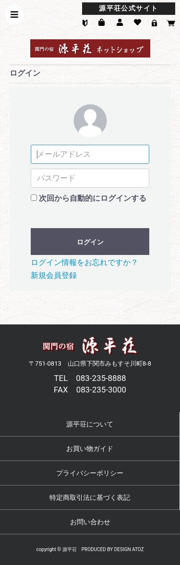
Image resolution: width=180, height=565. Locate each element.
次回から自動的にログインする (92, 198)
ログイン (90, 242)
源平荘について (89, 424)
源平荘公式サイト (128, 8)
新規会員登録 (54, 275)
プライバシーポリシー (89, 473)
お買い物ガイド (89, 448)
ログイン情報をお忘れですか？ (84, 262)
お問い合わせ (90, 522)
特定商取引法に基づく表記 (89, 497)
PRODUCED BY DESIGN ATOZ (113, 549)
